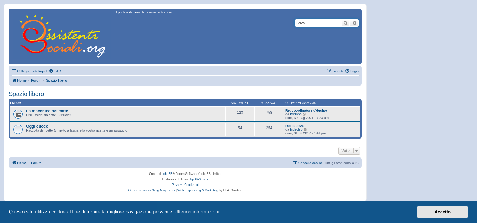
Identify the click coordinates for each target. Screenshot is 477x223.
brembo (295, 114)
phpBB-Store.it (198, 179)
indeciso (296, 129)
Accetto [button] (442, 212)
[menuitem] (55, 71)
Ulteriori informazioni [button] (196, 211)
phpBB (168, 173)
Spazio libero (26, 93)
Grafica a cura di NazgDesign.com (151, 190)
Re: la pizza (294, 126)
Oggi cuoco (37, 126)
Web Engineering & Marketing (197, 190)
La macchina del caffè (47, 111)
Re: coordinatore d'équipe (306, 110)
